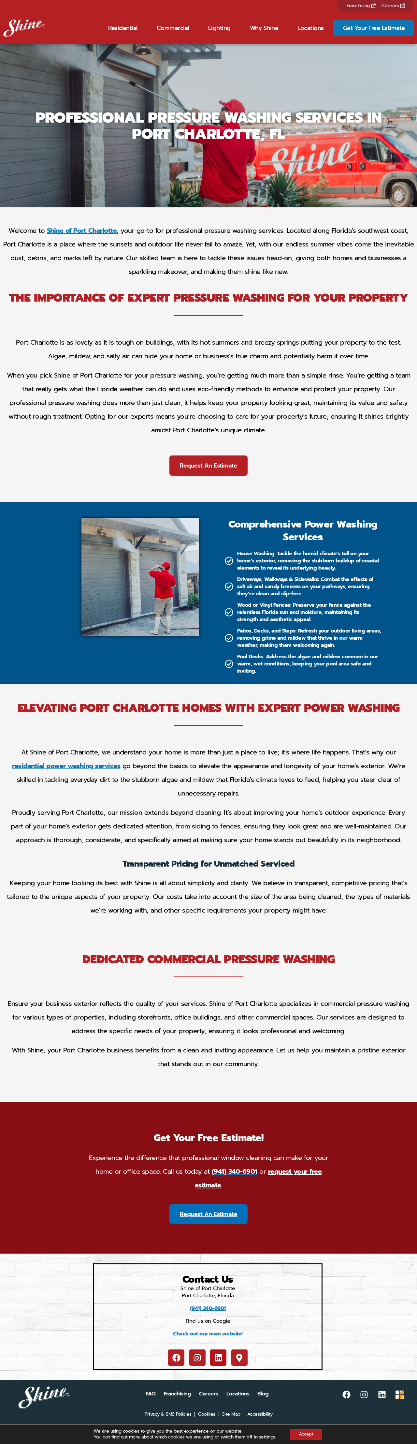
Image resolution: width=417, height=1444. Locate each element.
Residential (122, 32)
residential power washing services (66, 774)
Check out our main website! (208, 1342)
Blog (262, 1402)
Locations (310, 32)
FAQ (151, 1402)
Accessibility (260, 1423)
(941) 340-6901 (208, 1317)
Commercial (173, 32)
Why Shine (264, 32)
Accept (306, 1433)
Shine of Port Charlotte (82, 239)
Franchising (361, 5)
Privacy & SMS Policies (168, 1423)
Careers (393, 5)
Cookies (206, 1423)
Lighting (219, 32)
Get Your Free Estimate (374, 32)
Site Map (231, 1423)
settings (265, 1437)
